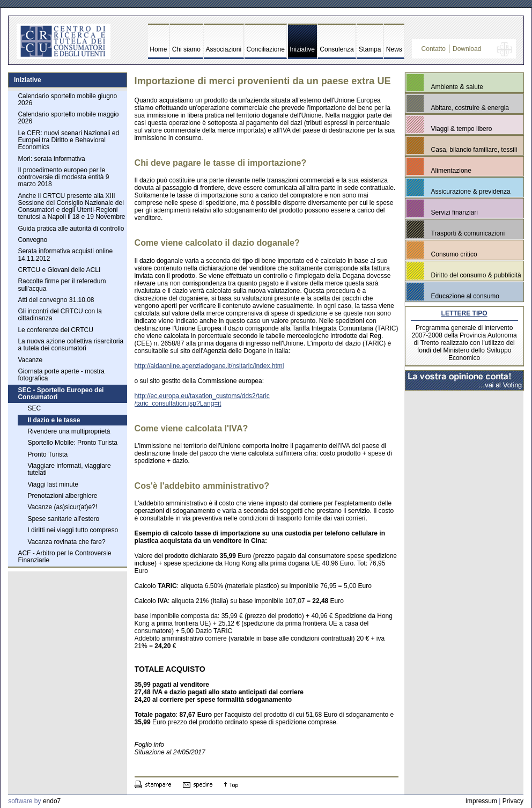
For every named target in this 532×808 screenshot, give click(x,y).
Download (467, 49)
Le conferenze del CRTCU (55, 330)
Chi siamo (186, 49)
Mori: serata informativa (51, 159)
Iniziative (302, 49)
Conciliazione (266, 49)
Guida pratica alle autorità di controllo (71, 228)
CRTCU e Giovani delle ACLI (59, 270)
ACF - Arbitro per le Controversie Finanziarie (64, 556)
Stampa (370, 49)
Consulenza (336, 49)
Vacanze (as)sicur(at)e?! (62, 507)
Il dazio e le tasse (53, 420)
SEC (34, 408)
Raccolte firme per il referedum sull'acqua (62, 284)
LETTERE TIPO (464, 313)
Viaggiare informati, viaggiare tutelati (68, 469)
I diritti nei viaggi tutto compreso (72, 530)
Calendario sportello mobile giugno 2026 (67, 99)
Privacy (513, 801)
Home (158, 49)
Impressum (481, 801)
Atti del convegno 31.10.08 (56, 300)
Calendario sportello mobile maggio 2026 (68, 118)
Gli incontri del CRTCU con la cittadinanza (60, 314)
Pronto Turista (47, 454)
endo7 (52, 801)
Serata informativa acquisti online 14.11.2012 (65, 254)
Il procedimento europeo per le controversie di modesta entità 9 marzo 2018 (63, 177)
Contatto (434, 49)
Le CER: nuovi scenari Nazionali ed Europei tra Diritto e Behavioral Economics (68, 140)
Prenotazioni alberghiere (62, 496)
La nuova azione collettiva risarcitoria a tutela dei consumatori (70, 344)
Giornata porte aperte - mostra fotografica (61, 375)
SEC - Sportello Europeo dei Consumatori (61, 393)
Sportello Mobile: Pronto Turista (72, 442)
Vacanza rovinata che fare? (66, 542)
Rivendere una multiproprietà (68, 431)
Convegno (32, 240)
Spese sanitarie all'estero (63, 519)
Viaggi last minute (52, 484)
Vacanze (30, 360)
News (394, 49)
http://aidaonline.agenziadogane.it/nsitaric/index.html (209, 366)
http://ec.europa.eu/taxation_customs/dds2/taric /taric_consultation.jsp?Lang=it (202, 399)
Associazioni (223, 49)
